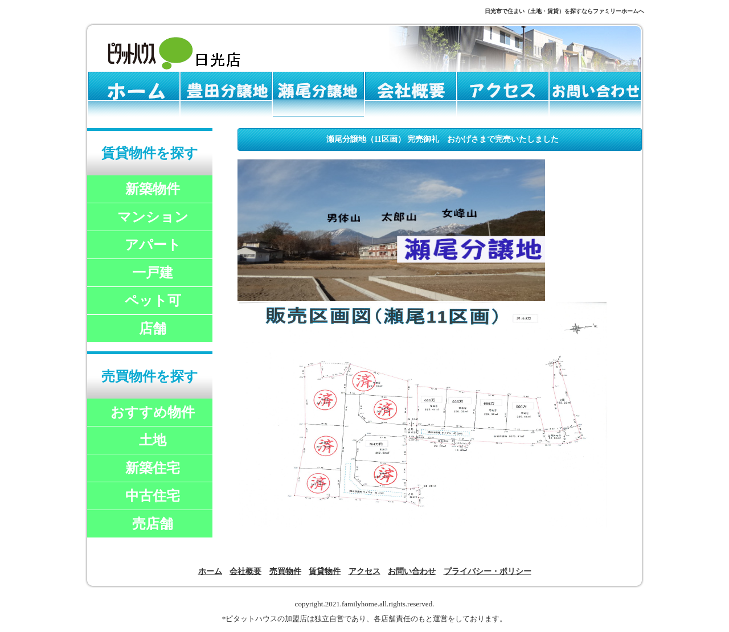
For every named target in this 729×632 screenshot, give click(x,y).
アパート (153, 244)
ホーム (210, 571)
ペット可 (153, 300)
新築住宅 (152, 468)
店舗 (152, 328)
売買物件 (285, 571)
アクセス (364, 571)
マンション (153, 217)
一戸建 (152, 272)
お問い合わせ (412, 571)
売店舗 (152, 523)
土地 (152, 440)
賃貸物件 (325, 571)
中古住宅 (152, 496)
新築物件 (152, 189)
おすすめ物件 (152, 412)
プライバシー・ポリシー (487, 571)
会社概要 (245, 571)
